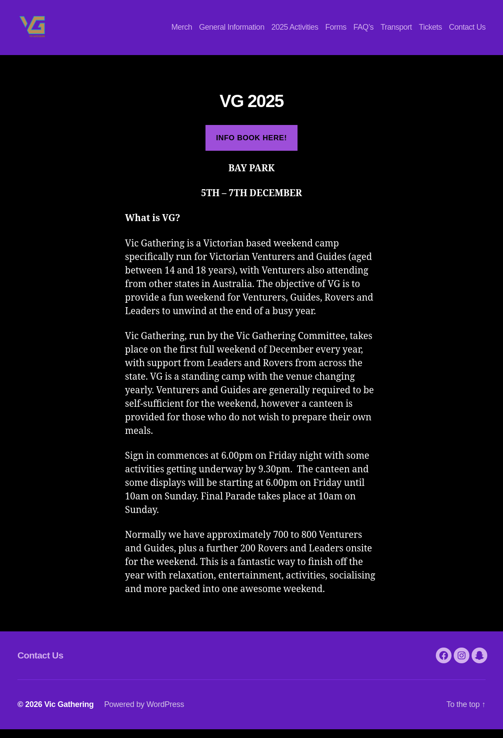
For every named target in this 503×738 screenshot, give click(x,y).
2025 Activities (294, 31)
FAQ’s (363, 31)
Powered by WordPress (144, 713)
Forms (335, 31)
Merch (181, 31)
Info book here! (251, 146)
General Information (231, 31)
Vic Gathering (68, 713)
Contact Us (467, 31)
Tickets (430, 31)
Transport (396, 31)
